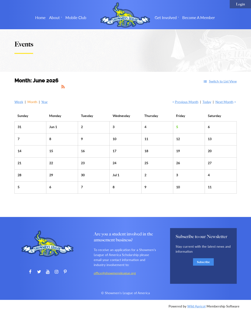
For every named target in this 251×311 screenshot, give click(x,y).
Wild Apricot (196, 306)
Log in (240, 4)
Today (206, 102)
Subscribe (203, 262)
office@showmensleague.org (115, 273)
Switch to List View (223, 81)
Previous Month (186, 102)
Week (18, 102)
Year (44, 102)
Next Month (224, 102)
